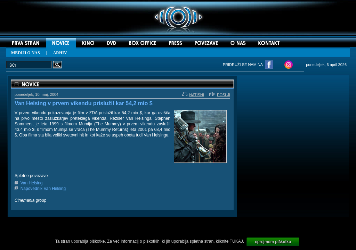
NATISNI (193, 95)
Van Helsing (32, 183)
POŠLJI (219, 95)
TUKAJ (236, 241)
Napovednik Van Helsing (43, 188)
